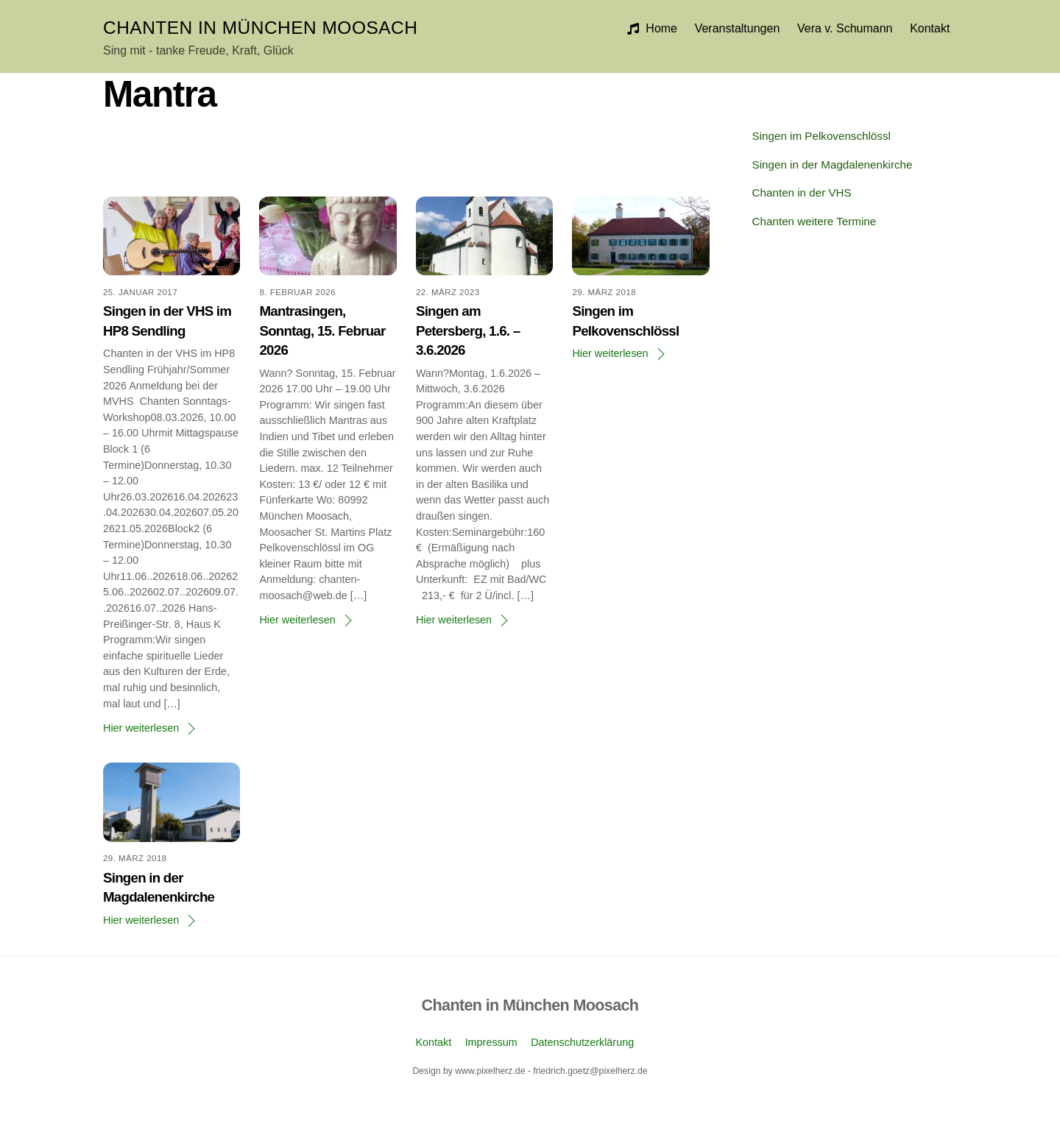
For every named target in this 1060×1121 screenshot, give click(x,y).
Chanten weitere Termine (814, 221)
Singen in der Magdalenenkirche (832, 164)
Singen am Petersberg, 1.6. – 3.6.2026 (468, 330)
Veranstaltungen (737, 28)
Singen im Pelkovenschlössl (821, 136)
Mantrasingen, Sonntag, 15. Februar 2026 (322, 330)
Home (652, 28)
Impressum (491, 1042)
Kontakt (930, 28)
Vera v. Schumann (845, 28)
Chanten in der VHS (802, 192)
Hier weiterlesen (141, 728)
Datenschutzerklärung (582, 1042)
